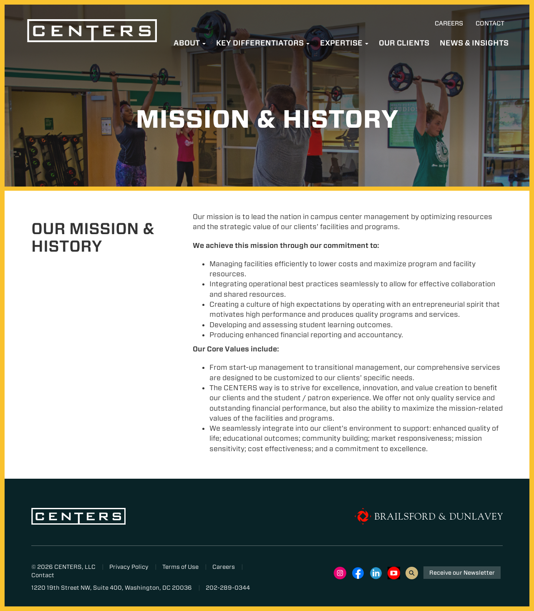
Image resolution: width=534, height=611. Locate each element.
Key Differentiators (263, 42)
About (190, 42)
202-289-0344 (228, 587)
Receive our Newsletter (462, 572)
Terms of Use (180, 566)
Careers (449, 23)
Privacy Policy (129, 566)
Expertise (344, 42)
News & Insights (474, 42)
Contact (490, 23)
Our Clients (404, 42)
